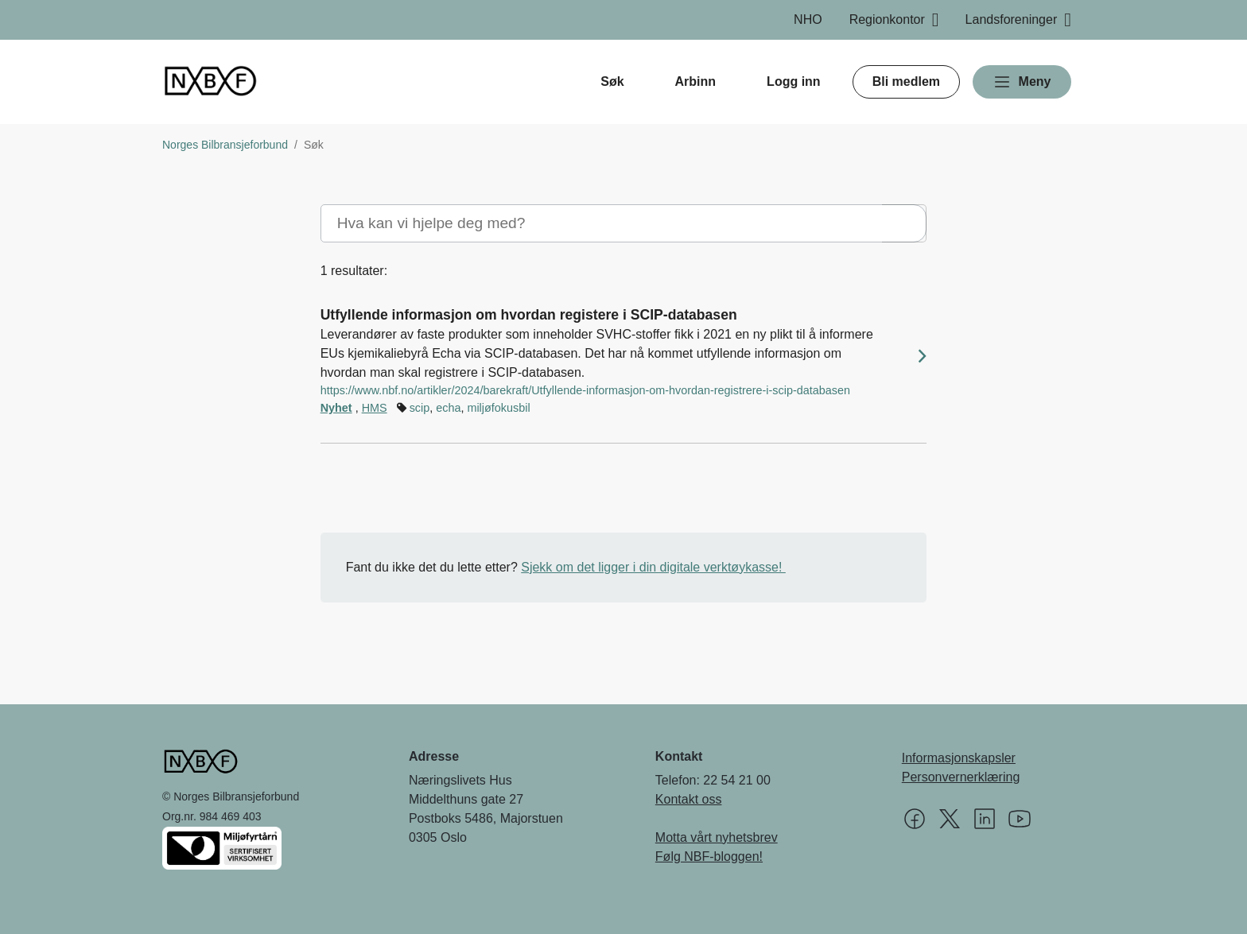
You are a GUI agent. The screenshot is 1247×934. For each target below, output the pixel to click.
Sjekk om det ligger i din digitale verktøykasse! (653, 567)
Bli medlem (906, 81)
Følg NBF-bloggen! (709, 856)
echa (448, 407)
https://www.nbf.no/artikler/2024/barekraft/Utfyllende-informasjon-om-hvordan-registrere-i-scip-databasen (585, 390)
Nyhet (336, 407)
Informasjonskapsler (959, 758)
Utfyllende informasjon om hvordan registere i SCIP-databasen (528, 315)
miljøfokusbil (498, 407)
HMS (374, 407)
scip (420, 407)
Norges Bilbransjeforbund (225, 144)
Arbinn (696, 81)
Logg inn (794, 81)
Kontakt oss (688, 799)
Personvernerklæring (961, 777)
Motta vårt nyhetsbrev (716, 837)
